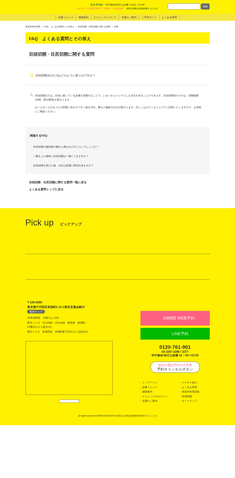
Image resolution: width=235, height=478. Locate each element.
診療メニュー (149, 440)
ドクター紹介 (189, 435)
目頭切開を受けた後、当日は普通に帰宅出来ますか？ (63, 165)
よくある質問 (189, 440)
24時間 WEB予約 (179, 371)
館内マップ (36, 356)
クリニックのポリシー (154, 449)
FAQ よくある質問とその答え (59, 26)
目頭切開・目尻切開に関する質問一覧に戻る (58, 182)
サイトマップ (189, 453)
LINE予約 (180, 386)
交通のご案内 (149, 453)
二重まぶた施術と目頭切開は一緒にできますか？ (61, 156)
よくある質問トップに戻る (46, 189)
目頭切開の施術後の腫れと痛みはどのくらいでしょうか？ (66, 146)
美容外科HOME (33, 26)
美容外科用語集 (191, 444)
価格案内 (147, 444)
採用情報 (187, 449)
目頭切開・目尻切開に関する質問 (94, 26)
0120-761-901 (175, 400)
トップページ (149, 435)
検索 (205, 6)
